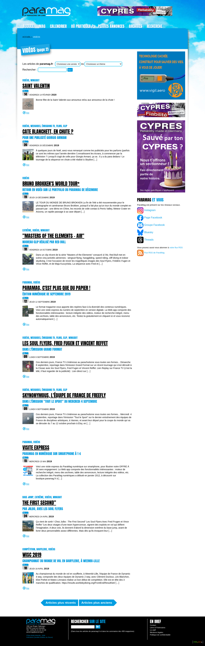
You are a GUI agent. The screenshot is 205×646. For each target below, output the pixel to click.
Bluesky (145, 232)
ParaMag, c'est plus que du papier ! (56, 288)
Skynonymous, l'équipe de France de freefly (64, 395)
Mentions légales (156, 632)
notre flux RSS (176, 247)
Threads (145, 240)
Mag (42, 26)
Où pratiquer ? (82, 26)
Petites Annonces (111, 26)
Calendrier (58, 26)
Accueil (28, 26)
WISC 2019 (31, 554)
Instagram (146, 210)
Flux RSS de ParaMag (150, 253)
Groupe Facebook (151, 225)
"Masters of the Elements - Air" (53, 235)
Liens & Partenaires (157, 628)
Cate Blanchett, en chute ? (47, 131)
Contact (153, 625)
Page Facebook (149, 218)
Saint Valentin (36, 85)
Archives (135, 26)
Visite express (35, 447)
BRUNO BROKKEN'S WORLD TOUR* (51, 183)
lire (27, 113)
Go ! (70, 70)
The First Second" (39, 502)
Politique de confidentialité (160, 635)
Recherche (154, 26)
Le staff (153, 630)
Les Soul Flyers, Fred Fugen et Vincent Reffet (65, 343)
